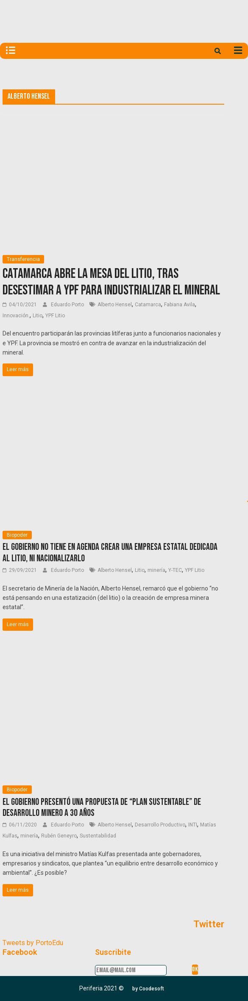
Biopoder (17, 535)
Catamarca (148, 305)
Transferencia (23, 259)
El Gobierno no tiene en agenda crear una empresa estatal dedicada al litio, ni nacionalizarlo (110, 552)
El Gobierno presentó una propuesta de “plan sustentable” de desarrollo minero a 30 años (102, 807)
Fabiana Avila (179, 305)
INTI (192, 825)
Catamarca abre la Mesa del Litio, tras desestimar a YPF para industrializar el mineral (111, 282)
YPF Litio (55, 316)
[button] (148, 988)
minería (156, 570)
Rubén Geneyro (59, 836)
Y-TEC (175, 570)
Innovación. (16, 316)
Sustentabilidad (98, 836)
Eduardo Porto (68, 305)
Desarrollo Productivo (160, 825)
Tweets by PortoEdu (33, 943)
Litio (37, 316)
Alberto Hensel (115, 305)
